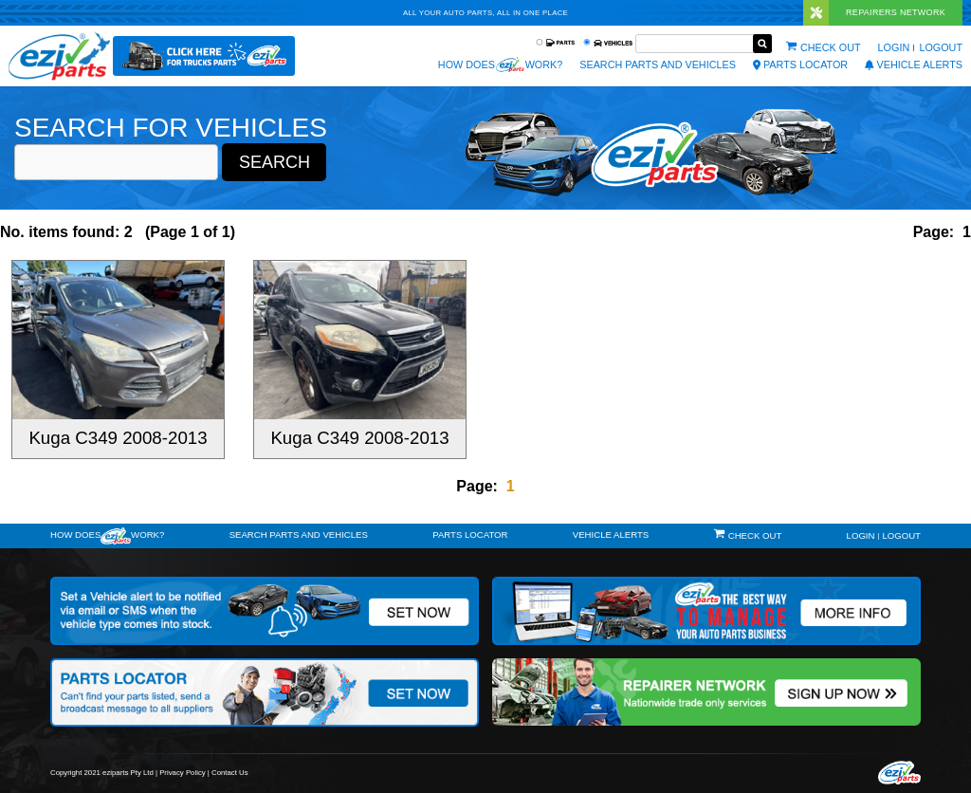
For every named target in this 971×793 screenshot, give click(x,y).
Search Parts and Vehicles (657, 64)
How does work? (500, 64)
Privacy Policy (182, 772)
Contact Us (229, 772)
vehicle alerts (913, 64)
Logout (940, 47)
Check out (830, 47)
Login (894, 47)
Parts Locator (800, 64)
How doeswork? (107, 535)
